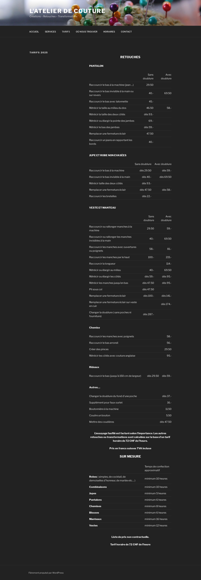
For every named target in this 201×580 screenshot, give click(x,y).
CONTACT (126, 31)
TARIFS (66, 31)
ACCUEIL (34, 31)
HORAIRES (109, 31)
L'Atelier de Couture (68, 11)
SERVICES (50, 31)
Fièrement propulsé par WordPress (46, 572)
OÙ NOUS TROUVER (86, 31)
